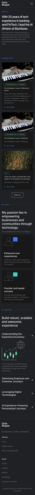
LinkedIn (5, 468)
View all (17, 195)
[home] (5, 4)
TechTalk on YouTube (9, 482)
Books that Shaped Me (10, 451)
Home (4, 442)
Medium (4, 473)
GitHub (4, 463)
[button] (31, 4)
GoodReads (6, 477)
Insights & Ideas (7, 446)
